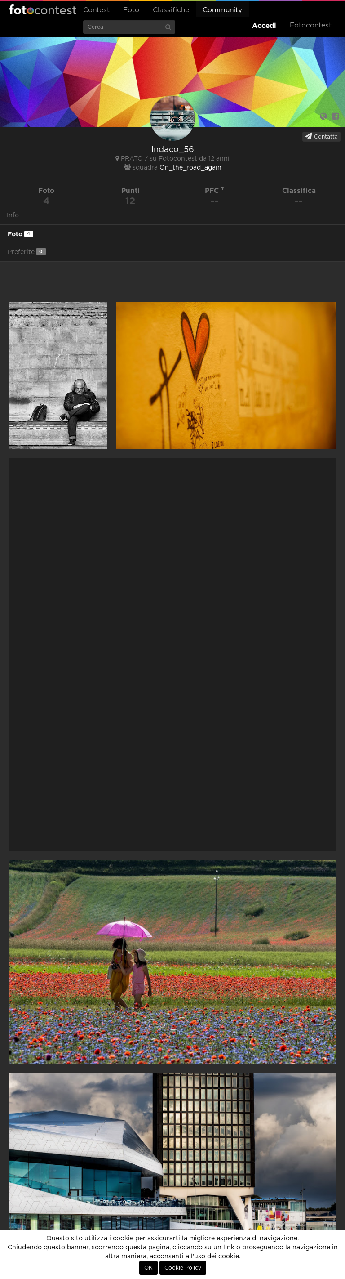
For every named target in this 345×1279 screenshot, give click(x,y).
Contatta (321, 136)
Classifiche (171, 10)
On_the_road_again (190, 168)
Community (222, 10)
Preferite (27, 251)
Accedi (264, 25)
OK (148, 1267)
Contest (96, 10)
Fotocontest (42, 9)
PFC (214, 190)
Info (13, 215)
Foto (131, 10)
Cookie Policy (182, 1267)
